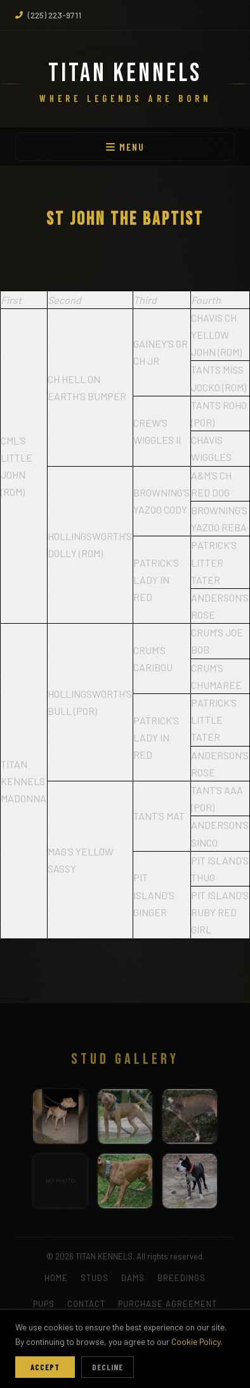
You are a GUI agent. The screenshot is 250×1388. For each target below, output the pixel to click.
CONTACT (86, 1304)
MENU (125, 147)
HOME (56, 1278)
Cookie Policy (195, 1341)
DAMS (133, 1278)
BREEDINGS (181, 1278)
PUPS (44, 1304)
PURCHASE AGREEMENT (167, 1304)
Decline (107, 1367)
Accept (45, 1367)
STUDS (95, 1278)
